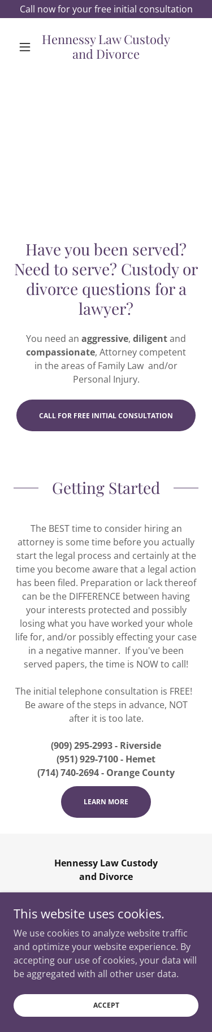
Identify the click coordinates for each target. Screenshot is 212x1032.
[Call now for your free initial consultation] (106, 9)
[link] (106, 47)
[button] (27, 47)
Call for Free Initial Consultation (106, 415)
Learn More (106, 801)
